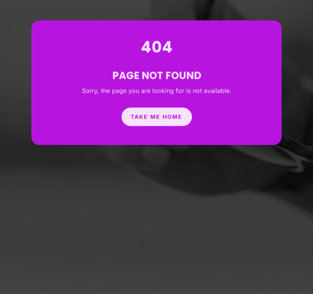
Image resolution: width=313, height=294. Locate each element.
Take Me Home (156, 114)
